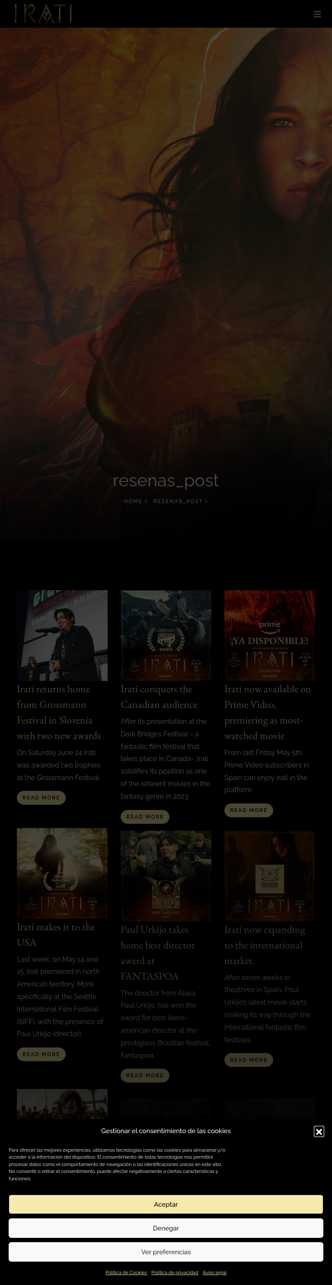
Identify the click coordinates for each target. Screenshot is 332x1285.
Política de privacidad (174, 1272)
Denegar (166, 1228)
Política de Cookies (126, 1272)
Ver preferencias (166, 1252)
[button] (319, 1131)
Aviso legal (215, 1272)
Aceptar (166, 1204)
